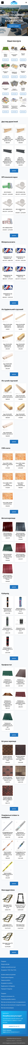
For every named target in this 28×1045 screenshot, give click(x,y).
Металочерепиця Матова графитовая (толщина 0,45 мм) (20, 555)
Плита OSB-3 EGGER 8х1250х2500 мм (7, 503)
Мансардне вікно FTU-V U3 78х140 (20, 925)
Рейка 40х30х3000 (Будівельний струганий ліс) (20, 326)
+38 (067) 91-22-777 (14, 1026)
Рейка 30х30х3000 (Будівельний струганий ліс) (7, 326)
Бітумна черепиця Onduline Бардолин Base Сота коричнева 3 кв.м (8, 758)
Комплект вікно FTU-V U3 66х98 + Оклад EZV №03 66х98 (20, 906)
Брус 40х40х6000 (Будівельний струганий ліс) (7, 345)
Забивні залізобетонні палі (8, 967)
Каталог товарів (14, 26)
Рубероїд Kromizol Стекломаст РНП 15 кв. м (20, 629)
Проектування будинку (7, 977)
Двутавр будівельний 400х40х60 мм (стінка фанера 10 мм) (7, 138)
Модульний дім (5, 964)
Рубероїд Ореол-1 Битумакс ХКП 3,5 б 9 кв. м (8, 629)
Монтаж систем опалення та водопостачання (13, 1005)
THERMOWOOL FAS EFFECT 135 (20, 276)
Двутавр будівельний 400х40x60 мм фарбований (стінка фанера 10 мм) (7, 160)
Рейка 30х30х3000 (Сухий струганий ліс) (7, 396)
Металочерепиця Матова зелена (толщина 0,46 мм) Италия (7, 556)
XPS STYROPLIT (7, 192)
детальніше (5, 59)
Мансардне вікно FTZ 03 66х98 (8, 944)
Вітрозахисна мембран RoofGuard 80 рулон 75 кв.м (20, 834)
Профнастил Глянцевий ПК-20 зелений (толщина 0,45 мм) (7, 681)
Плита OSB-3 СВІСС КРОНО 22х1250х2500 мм (20, 464)
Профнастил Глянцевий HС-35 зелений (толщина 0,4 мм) (7, 725)
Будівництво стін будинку (8, 986)
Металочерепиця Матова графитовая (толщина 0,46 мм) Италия (20, 535)
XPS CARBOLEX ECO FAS (20, 210)
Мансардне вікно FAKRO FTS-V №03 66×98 (7, 906)
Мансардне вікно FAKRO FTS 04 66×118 (7, 925)
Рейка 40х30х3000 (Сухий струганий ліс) (20, 396)
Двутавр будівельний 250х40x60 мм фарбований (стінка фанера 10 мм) (20, 160)
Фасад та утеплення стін (7, 996)
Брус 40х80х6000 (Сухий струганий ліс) (7, 433)
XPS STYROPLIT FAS (20, 192)
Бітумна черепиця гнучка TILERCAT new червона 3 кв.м (7, 779)
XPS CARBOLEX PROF (7, 227)
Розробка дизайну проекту (8, 999)
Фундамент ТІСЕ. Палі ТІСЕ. (8, 970)
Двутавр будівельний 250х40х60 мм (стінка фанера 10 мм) (20, 138)
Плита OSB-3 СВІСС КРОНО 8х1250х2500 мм (7, 464)
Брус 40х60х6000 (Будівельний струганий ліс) (20, 345)
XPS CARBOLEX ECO (7, 209)
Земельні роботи (5, 980)
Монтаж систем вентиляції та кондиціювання (13, 1002)
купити (14, 170)
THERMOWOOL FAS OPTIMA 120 (7, 276)
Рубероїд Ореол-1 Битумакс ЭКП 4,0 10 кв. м (20, 610)
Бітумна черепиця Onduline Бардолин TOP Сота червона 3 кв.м (7, 799)
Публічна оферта (11, 1040)
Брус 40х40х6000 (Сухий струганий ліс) (7, 415)
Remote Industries (17, 1038)
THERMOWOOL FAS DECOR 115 (20, 257)
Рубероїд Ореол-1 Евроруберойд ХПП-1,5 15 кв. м (7, 610)
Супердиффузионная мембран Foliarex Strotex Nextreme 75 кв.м (20, 854)
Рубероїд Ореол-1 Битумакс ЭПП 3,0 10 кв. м (8, 649)
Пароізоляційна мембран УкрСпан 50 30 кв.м (8, 874)
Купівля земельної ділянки (8, 974)
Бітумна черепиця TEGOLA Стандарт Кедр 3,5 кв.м (20, 779)
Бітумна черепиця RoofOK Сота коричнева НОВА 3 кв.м (20, 758)
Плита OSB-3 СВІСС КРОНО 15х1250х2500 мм (7, 484)
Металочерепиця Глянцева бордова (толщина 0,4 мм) (7, 534)
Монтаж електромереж (7, 1007)
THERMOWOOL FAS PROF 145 (7, 294)
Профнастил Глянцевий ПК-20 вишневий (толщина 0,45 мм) (20, 702)
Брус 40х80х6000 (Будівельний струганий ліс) (7, 365)
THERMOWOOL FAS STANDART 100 (7, 257)
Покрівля (3, 961)
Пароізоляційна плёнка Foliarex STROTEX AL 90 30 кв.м (7, 854)
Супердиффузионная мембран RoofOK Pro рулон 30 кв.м (7, 834)
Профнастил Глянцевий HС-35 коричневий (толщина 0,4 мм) (20, 681)
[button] (2, 2)
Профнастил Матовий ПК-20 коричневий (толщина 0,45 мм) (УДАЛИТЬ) (7, 703)
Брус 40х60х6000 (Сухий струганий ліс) (20, 415)
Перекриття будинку (6, 989)
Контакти (19, 1040)
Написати (9, 1030)
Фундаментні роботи (6, 983)
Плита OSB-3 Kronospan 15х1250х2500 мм (20, 484)
